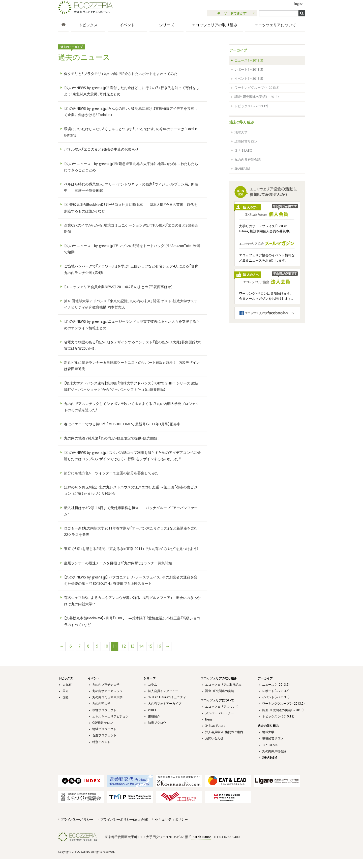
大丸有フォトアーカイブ (164, 703)
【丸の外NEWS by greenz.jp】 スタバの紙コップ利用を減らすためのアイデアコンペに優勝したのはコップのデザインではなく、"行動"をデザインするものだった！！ (132, 456)
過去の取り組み (241, 122)
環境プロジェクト (104, 710)
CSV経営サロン (102, 723)
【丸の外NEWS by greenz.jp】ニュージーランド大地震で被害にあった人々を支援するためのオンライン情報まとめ (132, 324)
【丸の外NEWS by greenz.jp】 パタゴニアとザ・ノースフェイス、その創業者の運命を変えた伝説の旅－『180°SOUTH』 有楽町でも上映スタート (130, 580)
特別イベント (101, 742)
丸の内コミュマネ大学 (107, 697)
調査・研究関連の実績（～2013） (256, 97)
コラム (152, 684)
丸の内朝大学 (101, 703)
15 (150, 646)
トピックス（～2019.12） (251, 106)
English (299, 4)
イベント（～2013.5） (248, 78)
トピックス (88, 25)
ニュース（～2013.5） (248, 60)
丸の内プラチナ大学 (105, 684)
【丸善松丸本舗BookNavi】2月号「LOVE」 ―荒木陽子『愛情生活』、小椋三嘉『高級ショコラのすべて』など (132, 621)
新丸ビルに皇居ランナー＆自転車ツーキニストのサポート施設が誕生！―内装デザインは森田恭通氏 (132, 366)
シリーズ (166, 25)
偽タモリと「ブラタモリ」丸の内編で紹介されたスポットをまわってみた (120, 74)
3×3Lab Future (215, 726)
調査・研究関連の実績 (219, 691)
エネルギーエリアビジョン (110, 716)
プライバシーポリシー (76, 819)
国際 (66, 697)
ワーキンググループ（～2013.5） (257, 88)
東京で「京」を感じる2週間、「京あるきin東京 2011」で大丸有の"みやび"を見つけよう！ (131, 549)
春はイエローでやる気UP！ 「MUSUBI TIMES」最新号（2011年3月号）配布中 (122, 424)
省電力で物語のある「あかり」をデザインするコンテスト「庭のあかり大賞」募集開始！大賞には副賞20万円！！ (132, 345)
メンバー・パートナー (219, 713)
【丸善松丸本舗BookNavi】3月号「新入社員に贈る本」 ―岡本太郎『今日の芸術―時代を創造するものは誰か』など (130, 208)
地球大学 (241, 132)
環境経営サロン (245, 141)
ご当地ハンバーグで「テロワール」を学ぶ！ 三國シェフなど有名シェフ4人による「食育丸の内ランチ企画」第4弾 (131, 269)
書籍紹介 (154, 716)
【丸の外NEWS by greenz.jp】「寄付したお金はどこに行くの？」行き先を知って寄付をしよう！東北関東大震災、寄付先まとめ (131, 91)
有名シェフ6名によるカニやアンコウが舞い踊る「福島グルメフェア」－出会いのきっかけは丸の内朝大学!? (132, 601)
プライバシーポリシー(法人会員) (124, 819)
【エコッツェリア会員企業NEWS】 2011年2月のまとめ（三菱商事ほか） (118, 287)
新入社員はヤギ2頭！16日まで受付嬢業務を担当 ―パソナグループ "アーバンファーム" (131, 511)
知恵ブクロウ (157, 723)
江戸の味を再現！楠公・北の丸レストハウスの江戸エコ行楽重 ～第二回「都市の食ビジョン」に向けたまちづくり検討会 (130, 490)
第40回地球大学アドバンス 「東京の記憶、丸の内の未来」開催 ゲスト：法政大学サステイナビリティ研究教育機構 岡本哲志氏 (131, 304)
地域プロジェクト (104, 729)
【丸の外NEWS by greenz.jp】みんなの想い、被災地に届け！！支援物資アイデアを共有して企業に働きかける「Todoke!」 (131, 111)
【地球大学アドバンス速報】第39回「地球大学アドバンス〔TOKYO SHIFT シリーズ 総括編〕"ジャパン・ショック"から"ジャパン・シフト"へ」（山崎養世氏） (131, 386)
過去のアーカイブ (71, 47)
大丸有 (67, 684)
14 (141, 646)
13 (132, 646)
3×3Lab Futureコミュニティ (167, 697)
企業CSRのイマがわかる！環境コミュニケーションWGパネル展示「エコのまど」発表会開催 (131, 228)
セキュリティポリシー (171, 819)
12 (123, 646)
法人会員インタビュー (163, 691)
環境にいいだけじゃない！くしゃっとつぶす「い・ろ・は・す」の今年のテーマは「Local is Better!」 (130, 132)
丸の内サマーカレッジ (107, 691)
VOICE (152, 710)
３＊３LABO (243, 150)
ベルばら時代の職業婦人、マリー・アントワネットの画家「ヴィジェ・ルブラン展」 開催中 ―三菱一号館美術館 (131, 187)
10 (106, 646)
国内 (66, 691)
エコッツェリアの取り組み (214, 25)
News (209, 719)
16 (159, 646)
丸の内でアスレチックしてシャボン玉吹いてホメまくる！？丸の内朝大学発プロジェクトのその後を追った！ (131, 407)
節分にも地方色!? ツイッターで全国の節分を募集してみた (111, 473)
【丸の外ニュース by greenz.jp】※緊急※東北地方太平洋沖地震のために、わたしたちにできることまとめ (131, 167)
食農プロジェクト (104, 735)
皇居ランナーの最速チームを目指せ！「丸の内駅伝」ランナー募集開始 (118, 563)
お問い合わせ (214, 738)
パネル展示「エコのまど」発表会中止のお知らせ (101, 149)
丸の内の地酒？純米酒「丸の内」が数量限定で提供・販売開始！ (111, 438)
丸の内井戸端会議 (247, 159)
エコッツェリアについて (275, 25)
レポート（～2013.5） (248, 69)
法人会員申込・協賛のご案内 (224, 732)
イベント (127, 25)
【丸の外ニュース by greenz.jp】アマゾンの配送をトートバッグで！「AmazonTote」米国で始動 (132, 249)
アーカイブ (238, 50)
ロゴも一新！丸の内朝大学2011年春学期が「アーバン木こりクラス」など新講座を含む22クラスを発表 (131, 531)
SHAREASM (242, 169)
